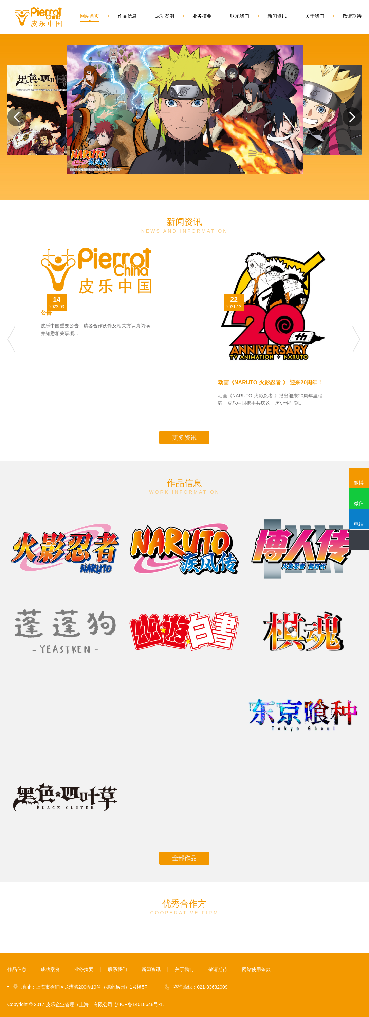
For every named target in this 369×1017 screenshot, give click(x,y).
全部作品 (184, 858)
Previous (12, 339)
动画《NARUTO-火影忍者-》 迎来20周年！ (270, 382)
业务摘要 (201, 16)
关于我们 (314, 16)
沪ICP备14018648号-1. (139, 1004)
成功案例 (164, 16)
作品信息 (127, 16)
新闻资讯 (277, 16)
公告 (46, 313)
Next (357, 339)
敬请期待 (352, 16)
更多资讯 (184, 437)
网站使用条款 (256, 969)
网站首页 (89, 16)
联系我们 (239, 16)
